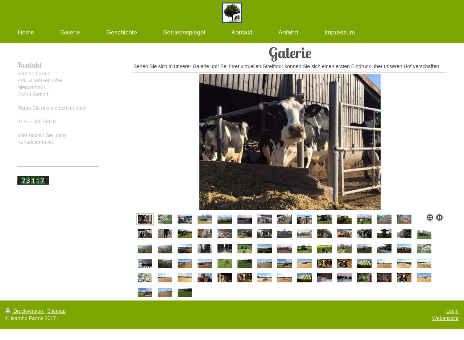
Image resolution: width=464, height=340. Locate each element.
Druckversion (24, 311)
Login (452, 311)
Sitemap (56, 311)
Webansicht (445, 318)
